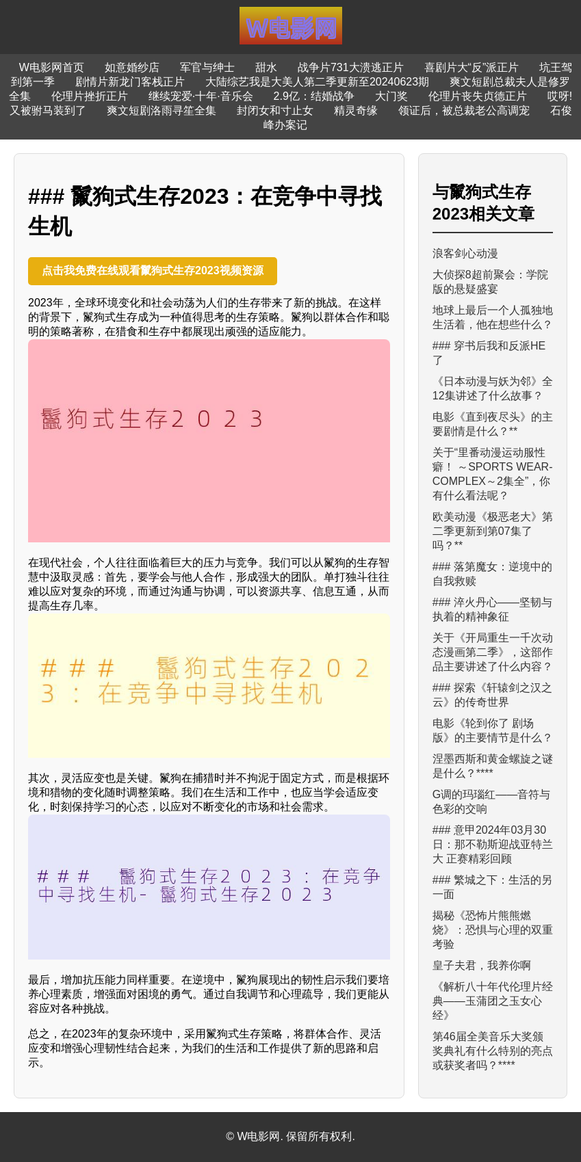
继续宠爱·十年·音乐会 (201, 96)
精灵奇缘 (356, 110)
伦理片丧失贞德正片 (477, 96)
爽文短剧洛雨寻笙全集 (161, 110)
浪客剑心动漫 (465, 253)
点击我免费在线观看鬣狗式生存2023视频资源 (152, 270)
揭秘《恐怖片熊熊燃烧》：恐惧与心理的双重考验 (492, 930)
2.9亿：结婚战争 (314, 96)
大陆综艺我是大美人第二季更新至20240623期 (317, 82)
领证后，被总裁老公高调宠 (464, 110)
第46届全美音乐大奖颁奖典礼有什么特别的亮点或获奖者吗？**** (492, 1051)
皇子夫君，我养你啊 (481, 965)
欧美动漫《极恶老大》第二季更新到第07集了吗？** (492, 531)
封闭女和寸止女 (275, 110)
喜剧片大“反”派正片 (471, 67)
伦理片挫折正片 (89, 96)
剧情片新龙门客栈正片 (130, 82)
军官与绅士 (207, 67)
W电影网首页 (51, 67)
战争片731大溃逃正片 (351, 67)
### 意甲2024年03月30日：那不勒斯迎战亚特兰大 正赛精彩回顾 (492, 844)
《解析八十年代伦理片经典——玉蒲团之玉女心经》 (492, 1001)
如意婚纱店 (132, 67)
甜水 (266, 67)
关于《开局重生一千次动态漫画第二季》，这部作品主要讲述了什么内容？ (492, 652)
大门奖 (391, 96)
